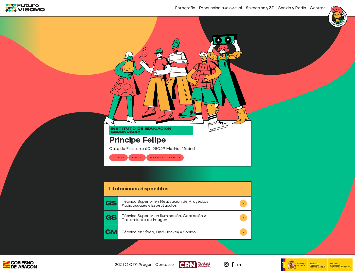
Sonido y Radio (292, 7)
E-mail (137, 157)
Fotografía (185, 7)
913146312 (118, 157)
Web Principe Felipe (165, 157)
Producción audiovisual (220, 7)
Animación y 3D (260, 7)
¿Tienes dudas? (337, 17)
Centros (317, 7)
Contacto (164, 264)
